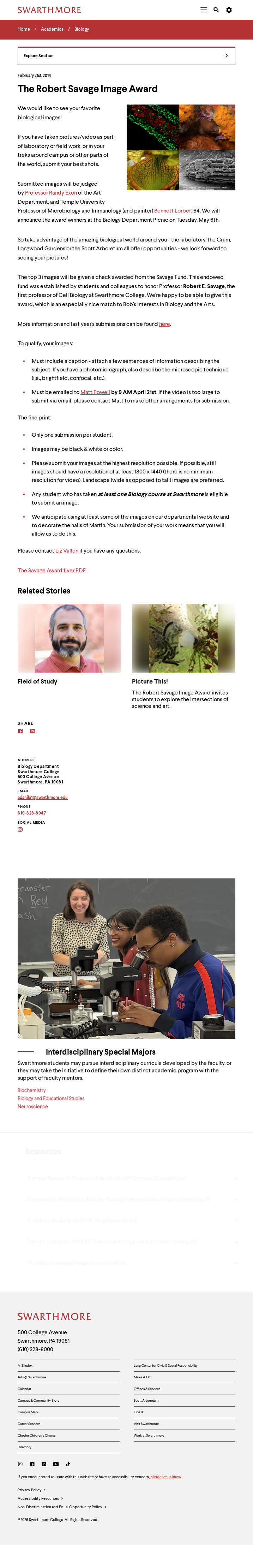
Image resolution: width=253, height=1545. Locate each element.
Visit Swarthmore (146, 1424)
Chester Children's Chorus (36, 1435)
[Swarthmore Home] (55, 1318)
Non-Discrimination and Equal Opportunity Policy (62, 1507)
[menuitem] (203, 10)
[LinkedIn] (44, 1465)
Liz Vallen (66, 551)
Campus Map (28, 1412)
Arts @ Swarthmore (32, 1377)
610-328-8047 (32, 813)
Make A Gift (142, 1377)
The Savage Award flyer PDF (52, 571)
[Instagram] (25, 830)
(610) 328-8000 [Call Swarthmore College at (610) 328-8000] (35, 1350)
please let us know (165, 1477)
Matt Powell (95, 392)
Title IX (139, 1412)
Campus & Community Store (38, 1400)
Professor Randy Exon (51, 193)
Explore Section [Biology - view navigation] (126, 56)
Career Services (29, 1424)
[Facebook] (20, 732)
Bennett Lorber (172, 211)
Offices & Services (147, 1389)
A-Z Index (25, 1365)
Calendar (24, 1389)
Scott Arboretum (146, 1400)
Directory (24, 1447)
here (164, 324)
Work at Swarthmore (149, 1435)
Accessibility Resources (41, 1499)
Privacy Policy (32, 1490)
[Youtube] (56, 1465)
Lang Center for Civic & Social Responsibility (166, 1365)
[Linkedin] (32, 732)
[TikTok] (68, 1465)
